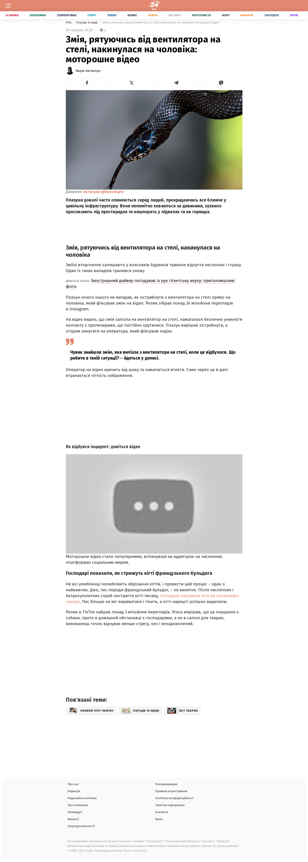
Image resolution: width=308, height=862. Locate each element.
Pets (69, 22)
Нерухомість (201, 15)
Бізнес (132, 15)
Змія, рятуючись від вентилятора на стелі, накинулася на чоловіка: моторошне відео (160, 22)
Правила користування (171, 791)
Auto (225, 15)
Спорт (91, 15)
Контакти (161, 812)
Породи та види (87, 22)
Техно (111, 15)
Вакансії (73, 819)
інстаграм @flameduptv (103, 192)
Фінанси (246, 15)
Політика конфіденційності (174, 798)
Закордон (271, 15)
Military (175, 15)
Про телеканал (78, 805)
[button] (87, 83)
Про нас (73, 784)
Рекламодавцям (166, 784)
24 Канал (12, 15)
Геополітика (66, 15)
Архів (158, 819)
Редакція (74, 791)
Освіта (152, 15)
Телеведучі (75, 812)
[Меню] (8, 6)
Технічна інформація (170, 805)
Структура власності (81, 826)
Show (294, 15)
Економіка (38, 15)
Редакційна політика (82, 798)
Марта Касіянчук (88, 71)
